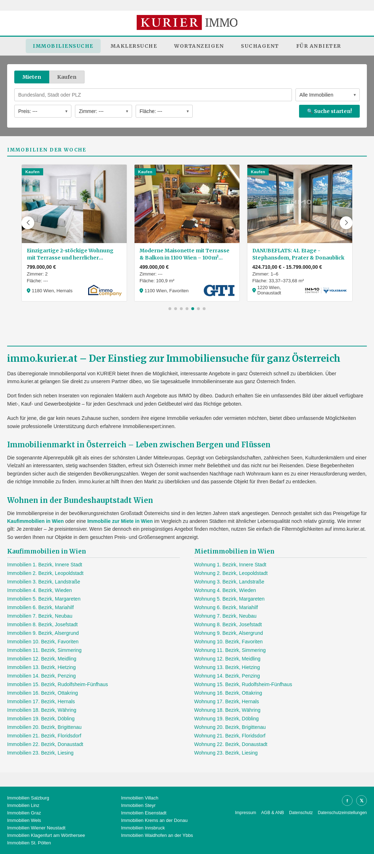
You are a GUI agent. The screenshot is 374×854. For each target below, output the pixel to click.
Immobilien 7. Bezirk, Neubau (39, 616)
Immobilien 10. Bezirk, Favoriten (43, 641)
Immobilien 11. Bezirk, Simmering (44, 650)
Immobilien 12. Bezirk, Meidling (41, 659)
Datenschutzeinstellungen (342, 812)
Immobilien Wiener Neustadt (36, 827)
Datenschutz (301, 812)
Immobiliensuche (63, 46)
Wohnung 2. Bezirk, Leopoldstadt (231, 573)
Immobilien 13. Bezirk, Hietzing (41, 667)
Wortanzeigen (199, 46)
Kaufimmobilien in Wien (35, 521)
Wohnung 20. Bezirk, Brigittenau (230, 727)
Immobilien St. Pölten (29, 842)
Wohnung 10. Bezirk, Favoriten (228, 641)
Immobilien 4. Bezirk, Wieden (39, 590)
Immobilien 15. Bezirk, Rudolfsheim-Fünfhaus (57, 684)
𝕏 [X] (361, 800)
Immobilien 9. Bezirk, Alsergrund (43, 633)
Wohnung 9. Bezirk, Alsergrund (228, 633)
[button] (27, 222)
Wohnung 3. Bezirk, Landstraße (229, 582)
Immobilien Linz (23, 805)
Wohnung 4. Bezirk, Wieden (225, 590)
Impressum (245, 812)
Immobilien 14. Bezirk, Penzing (41, 676)
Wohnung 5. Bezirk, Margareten (229, 599)
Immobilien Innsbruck (143, 827)
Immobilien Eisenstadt (143, 813)
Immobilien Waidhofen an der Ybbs (157, 835)
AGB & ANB (272, 812)
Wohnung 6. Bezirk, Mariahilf (226, 607)
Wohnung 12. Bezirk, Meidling (227, 659)
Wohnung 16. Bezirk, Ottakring (228, 693)
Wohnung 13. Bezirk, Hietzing (227, 667)
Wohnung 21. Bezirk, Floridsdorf (230, 736)
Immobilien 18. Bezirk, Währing (41, 710)
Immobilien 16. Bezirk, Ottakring (42, 693)
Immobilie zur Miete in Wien (120, 521)
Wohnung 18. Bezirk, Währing (227, 710)
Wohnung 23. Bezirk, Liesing (226, 753)
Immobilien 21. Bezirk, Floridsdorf (44, 736)
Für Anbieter (318, 46)
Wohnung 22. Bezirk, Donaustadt (230, 744)
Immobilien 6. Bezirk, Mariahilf (40, 607)
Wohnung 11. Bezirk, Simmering (230, 650)
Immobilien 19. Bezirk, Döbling (41, 718)
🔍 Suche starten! (329, 111)
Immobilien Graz (24, 813)
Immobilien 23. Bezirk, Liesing (40, 753)
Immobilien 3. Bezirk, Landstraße (43, 582)
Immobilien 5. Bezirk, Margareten (43, 599)
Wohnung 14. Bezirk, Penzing (227, 676)
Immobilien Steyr (138, 805)
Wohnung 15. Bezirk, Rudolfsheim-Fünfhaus (243, 684)
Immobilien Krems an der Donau (154, 820)
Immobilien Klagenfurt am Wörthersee (46, 835)
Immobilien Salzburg (28, 798)
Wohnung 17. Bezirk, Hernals (226, 701)
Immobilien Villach (139, 798)
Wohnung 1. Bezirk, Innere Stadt (230, 564)
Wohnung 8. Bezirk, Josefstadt (228, 624)
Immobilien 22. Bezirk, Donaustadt (45, 744)
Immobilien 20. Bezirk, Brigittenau (44, 727)
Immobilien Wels (24, 820)
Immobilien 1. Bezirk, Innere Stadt (44, 564)
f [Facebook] (347, 800)
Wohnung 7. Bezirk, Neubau (225, 616)
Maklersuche (134, 46)
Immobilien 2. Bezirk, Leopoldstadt (45, 573)
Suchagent (260, 46)
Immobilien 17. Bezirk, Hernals (41, 701)
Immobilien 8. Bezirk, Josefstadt (42, 624)
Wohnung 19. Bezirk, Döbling (226, 718)
